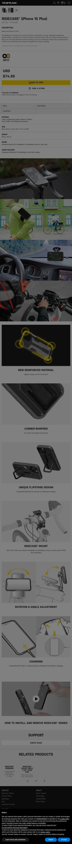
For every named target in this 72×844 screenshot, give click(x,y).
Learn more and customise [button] (15, 840)
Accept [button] (64, 840)
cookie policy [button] (64, 819)
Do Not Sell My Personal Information (14, 828)
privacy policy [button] (45, 832)
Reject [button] (50, 840)
